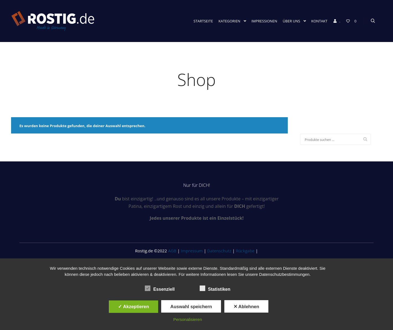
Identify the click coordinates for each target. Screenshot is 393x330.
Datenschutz (219, 250)
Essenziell (159, 288)
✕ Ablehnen (246, 306)
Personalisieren (187, 319)
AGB (172, 250)
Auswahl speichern (191, 306)
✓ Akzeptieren (133, 306)
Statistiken (215, 288)
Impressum (192, 250)
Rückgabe (245, 250)
